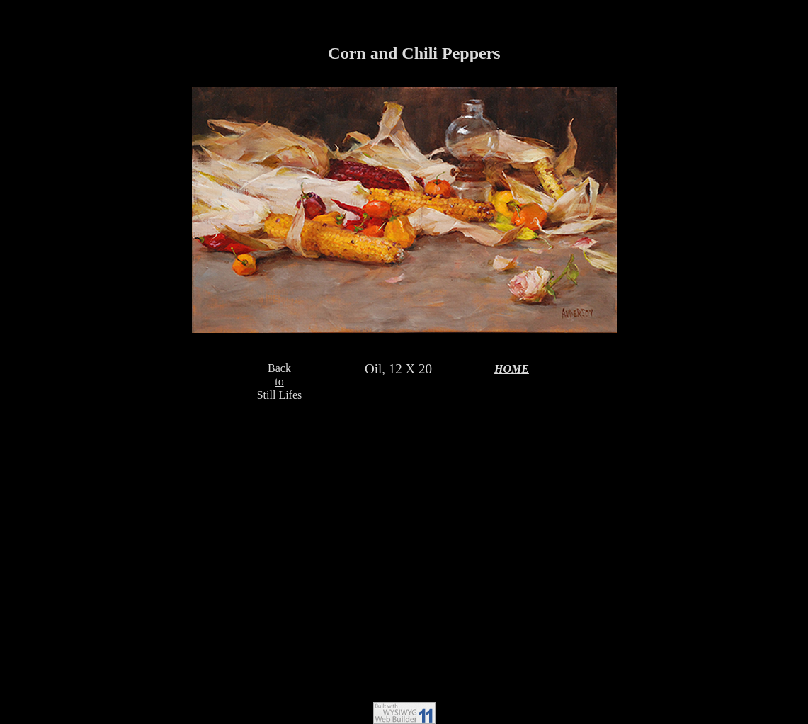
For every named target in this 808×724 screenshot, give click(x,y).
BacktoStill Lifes (279, 381)
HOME (511, 369)
